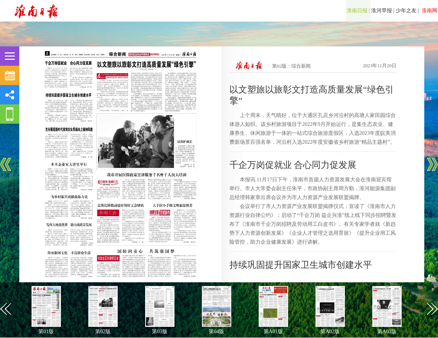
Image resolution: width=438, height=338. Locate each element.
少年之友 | (407, 10)
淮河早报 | (382, 10)
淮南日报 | (358, 10)
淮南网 (429, 10)
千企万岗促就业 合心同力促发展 (292, 165)
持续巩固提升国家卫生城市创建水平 (300, 265)
